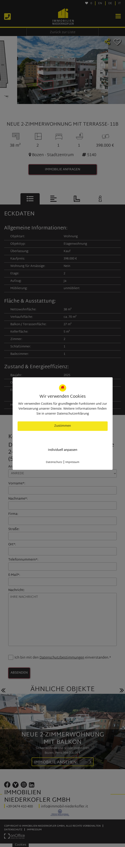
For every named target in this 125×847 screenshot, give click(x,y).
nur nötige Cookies (62, 438)
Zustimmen (62, 426)
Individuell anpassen (62, 450)
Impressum (72, 462)
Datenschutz (54, 462)
